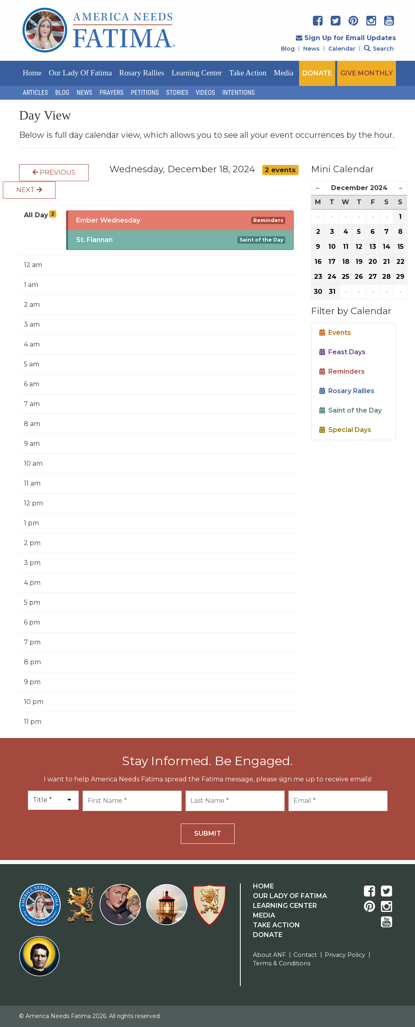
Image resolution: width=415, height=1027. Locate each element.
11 (346, 246)
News (311, 48)
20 (372, 261)
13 (372, 246)
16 (318, 261)
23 (318, 276)
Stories (177, 92)
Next (29, 190)
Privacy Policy (345, 955)
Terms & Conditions (281, 963)
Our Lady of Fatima (80, 72)
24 (331, 276)
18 (345, 261)
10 (332, 246)
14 (386, 246)
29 (400, 276)
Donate (267, 935)
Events (335, 332)
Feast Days (342, 352)
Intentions (238, 92)
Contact (305, 955)
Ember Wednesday (108, 220)
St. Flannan (94, 240)
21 (386, 261)
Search (379, 48)
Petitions (145, 92)
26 (359, 276)
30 (318, 291)
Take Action (247, 72)
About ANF (269, 955)
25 (345, 276)
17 (332, 261)
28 (386, 276)
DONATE (317, 73)
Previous (53, 172)
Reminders (268, 220)
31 (332, 291)
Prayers (112, 92)
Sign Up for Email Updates (346, 38)
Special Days (345, 430)
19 (359, 261)
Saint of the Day (261, 240)
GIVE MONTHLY (366, 73)
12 (358, 246)
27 (372, 276)
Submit (207, 833)
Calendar (341, 48)
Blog (288, 48)
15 (400, 246)
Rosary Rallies (141, 72)
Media (284, 72)
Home (32, 72)
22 (400, 261)
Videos (205, 92)
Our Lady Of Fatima (290, 896)
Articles (35, 92)
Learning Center (196, 72)
